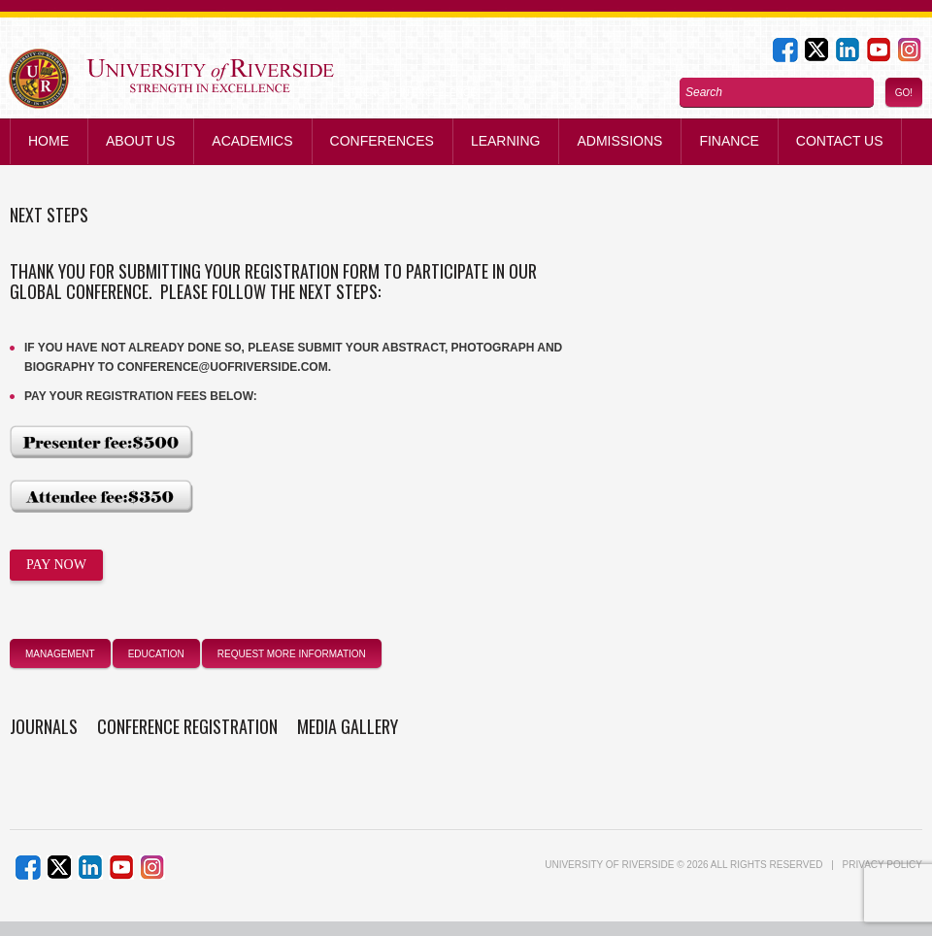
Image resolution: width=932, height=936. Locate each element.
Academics (252, 141)
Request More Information (291, 654)
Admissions (619, 141)
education (156, 654)
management (60, 654)
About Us (140, 141)
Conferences (382, 141)
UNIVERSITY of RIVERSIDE (609, 864)
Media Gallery (347, 726)
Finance (728, 141)
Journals (44, 726)
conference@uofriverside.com (222, 367)
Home (48, 141)
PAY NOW (56, 564)
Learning (506, 141)
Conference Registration (187, 726)
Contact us (839, 141)
